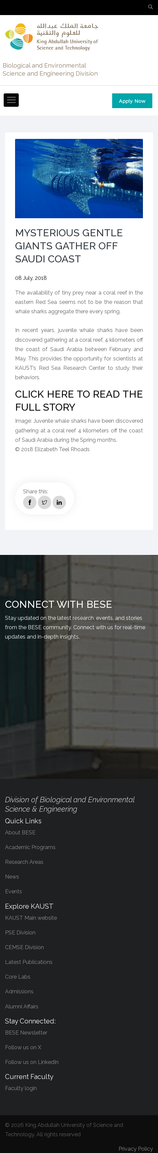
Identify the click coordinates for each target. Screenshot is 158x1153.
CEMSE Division (24, 947)
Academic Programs (30, 847)
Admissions (19, 991)
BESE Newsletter (26, 1033)
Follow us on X (23, 1047)
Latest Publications (29, 962)
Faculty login (21, 1088)
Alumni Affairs (21, 1006)
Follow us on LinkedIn (32, 1062)
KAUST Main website (31, 918)
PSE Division (20, 932)
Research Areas (24, 862)
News (12, 877)
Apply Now (132, 101)
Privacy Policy (135, 1149)
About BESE (20, 832)
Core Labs (17, 977)
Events (13, 891)
